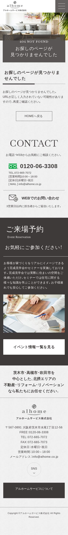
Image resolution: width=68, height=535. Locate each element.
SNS (34, 468)
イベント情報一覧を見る (34, 347)
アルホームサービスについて (34, 488)
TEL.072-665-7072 (20, 172)
